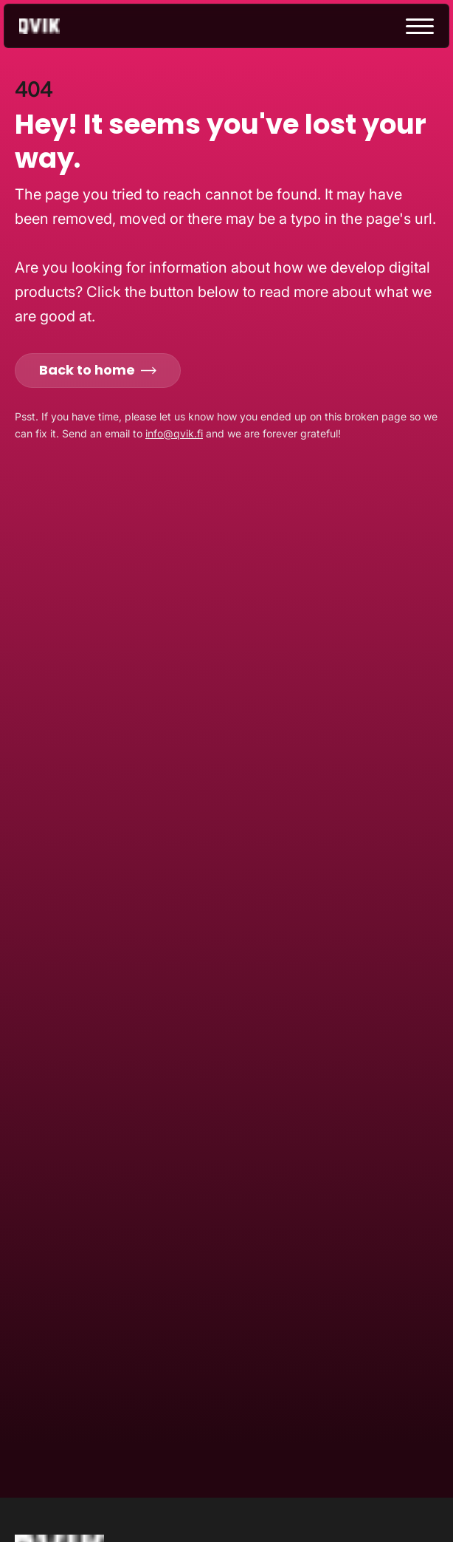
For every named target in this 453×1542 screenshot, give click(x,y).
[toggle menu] (420, 26)
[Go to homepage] (52, 26)
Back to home (97, 370)
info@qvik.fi (174, 433)
